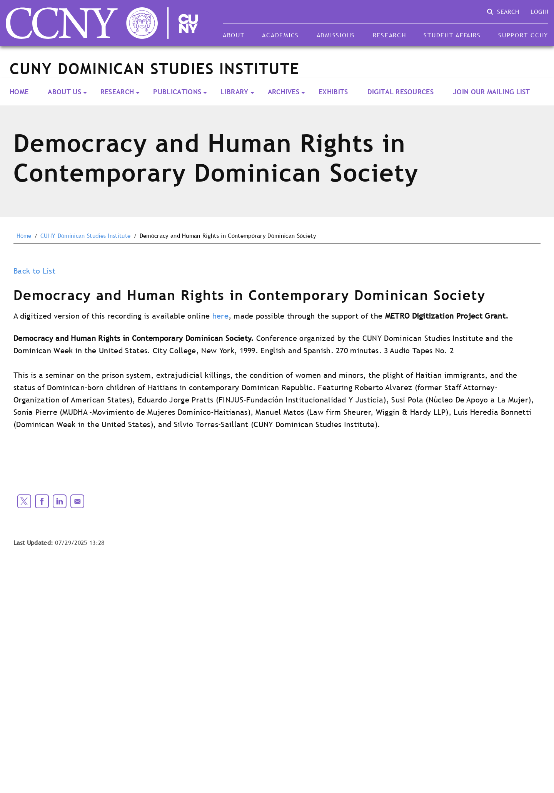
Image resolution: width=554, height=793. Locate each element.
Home (19, 91)
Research (389, 35)
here (220, 316)
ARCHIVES (284, 91)
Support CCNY (523, 35)
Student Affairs (452, 35)
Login (539, 11)
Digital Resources (400, 91)
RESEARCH (117, 91)
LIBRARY (234, 91)
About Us (64, 91)
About (234, 35)
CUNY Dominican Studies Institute (85, 235)
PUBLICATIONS (177, 91)
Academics (280, 35)
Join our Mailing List (491, 91)
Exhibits (333, 91)
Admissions (336, 35)
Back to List (34, 271)
